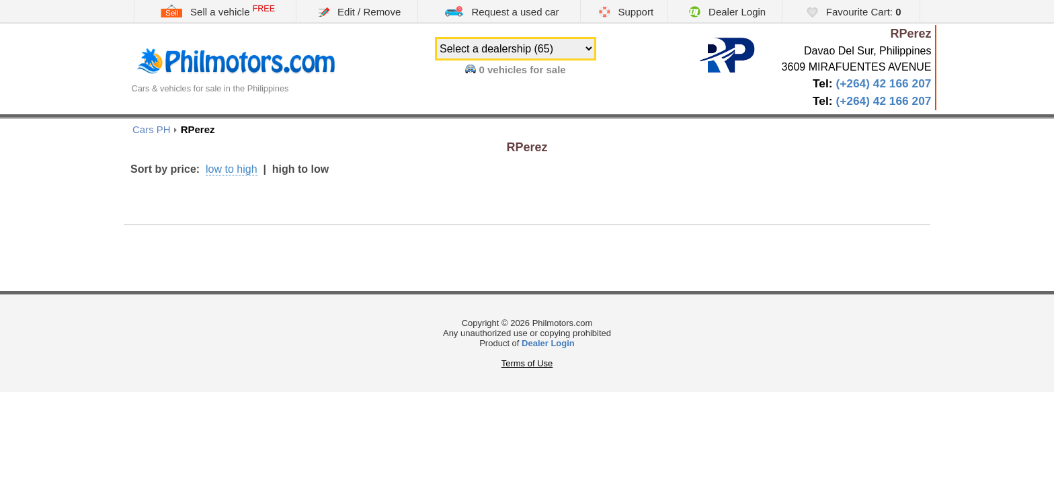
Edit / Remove (360, 11)
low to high (231, 169)
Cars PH (151, 129)
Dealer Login (727, 11)
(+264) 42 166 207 (883, 83)
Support (626, 11)
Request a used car (501, 11)
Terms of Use (527, 363)
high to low (300, 169)
